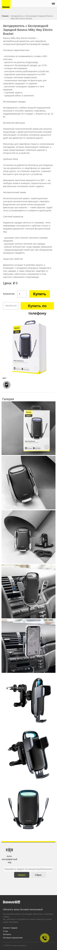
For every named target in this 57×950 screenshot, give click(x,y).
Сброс (38, 875)
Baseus (6, 4)
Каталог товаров (10, 928)
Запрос (22, 875)
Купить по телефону (37, 307)
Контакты (7, 934)
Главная (5, 16)
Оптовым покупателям (12, 938)
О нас (5, 931)
